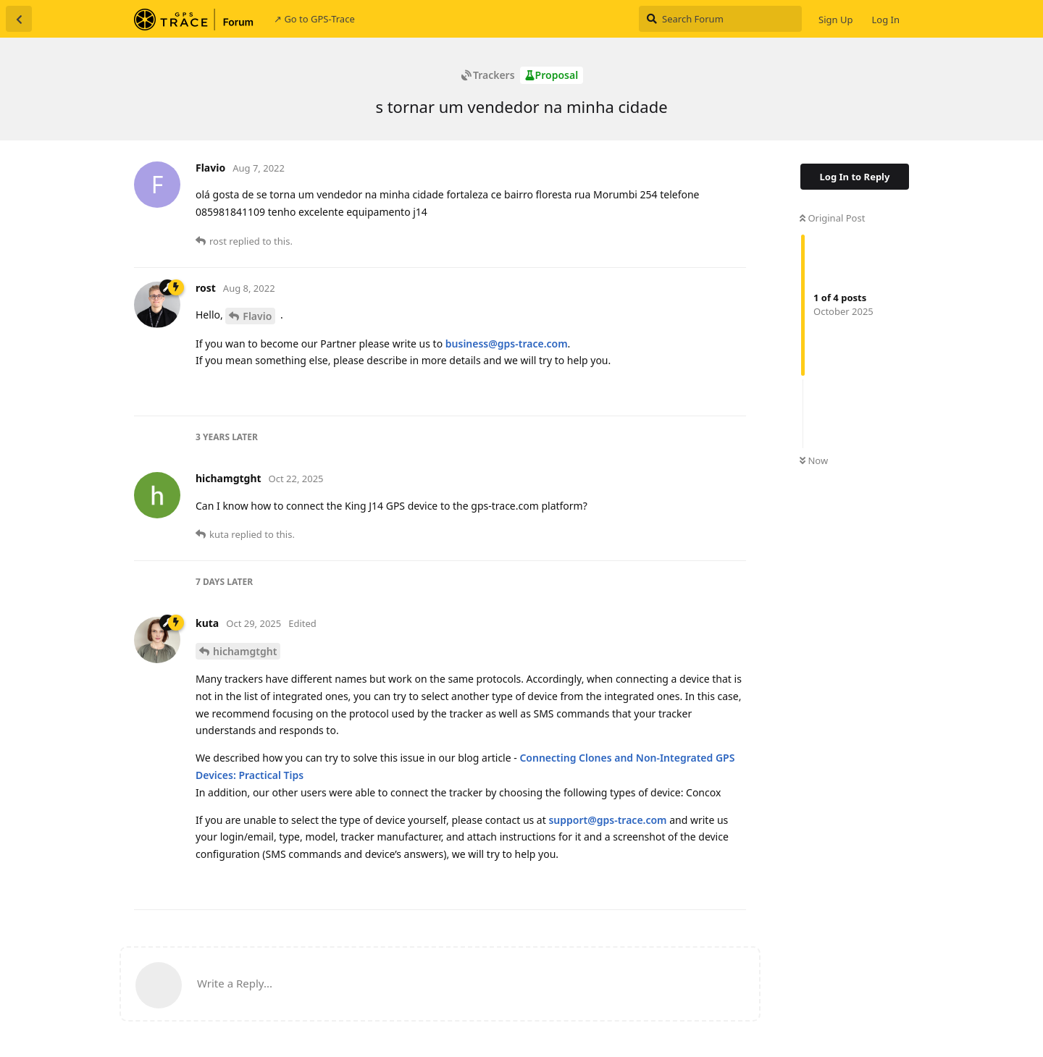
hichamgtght (245, 651)
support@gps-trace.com (607, 820)
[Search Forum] (720, 19)
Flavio (257, 316)
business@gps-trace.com (506, 343)
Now (814, 460)
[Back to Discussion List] (19, 19)
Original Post (832, 217)
